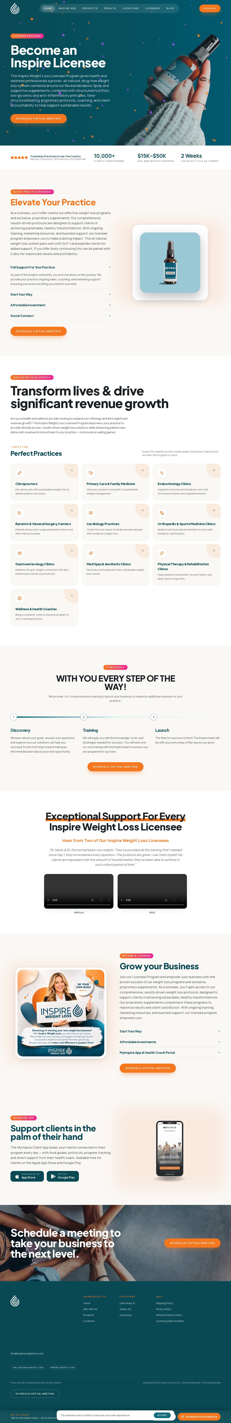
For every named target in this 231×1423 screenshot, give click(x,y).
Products (90, 8)
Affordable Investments (170, 1042)
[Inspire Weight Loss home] (14, 8)
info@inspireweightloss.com (26, 1353)
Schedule (210, 8)
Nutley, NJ (125, 1309)
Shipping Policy (164, 1303)
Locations (131, 8)
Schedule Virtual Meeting (38, 118)
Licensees (152, 8)
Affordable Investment (60, 305)
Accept (162, 1415)
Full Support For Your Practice (60, 267)
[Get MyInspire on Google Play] (63, 1176)
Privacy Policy (163, 1309)
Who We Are (67, 8)
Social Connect (60, 316)
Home (48, 8)
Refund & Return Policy (169, 1315)
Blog (170, 8)
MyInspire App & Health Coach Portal (170, 1052)
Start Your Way (60, 294)
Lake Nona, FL (127, 1303)
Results (110, 8)
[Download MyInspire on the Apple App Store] (27, 1176)
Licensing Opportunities (170, 1321)
